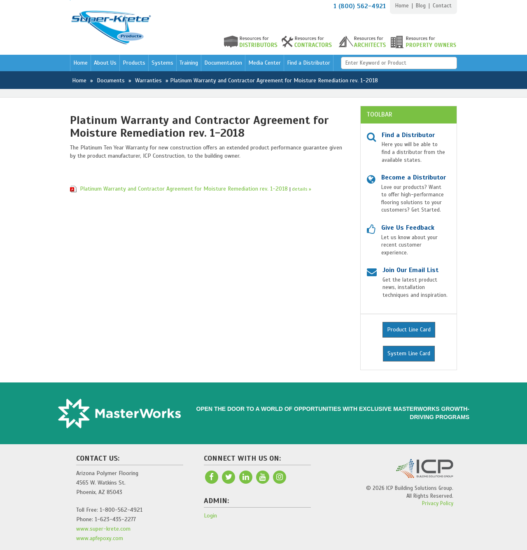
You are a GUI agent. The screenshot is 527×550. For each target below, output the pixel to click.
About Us (105, 62)
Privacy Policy (437, 503)
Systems (162, 62)
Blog (421, 5)
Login (210, 515)
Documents (111, 80)
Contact (442, 5)
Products (134, 62)
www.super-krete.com (103, 528)
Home (402, 5)
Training (189, 62)
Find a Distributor (308, 62)
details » (301, 189)
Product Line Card (409, 329)
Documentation (223, 62)
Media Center (264, 62)
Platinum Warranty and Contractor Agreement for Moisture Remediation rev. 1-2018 (184, 188)
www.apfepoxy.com (99, 538)
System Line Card (408, 353)
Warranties (148, 80)
